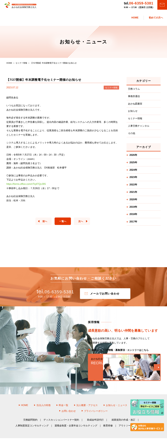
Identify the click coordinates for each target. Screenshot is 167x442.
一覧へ (62, 223)
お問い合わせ (69, 402)
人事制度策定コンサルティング (32, 416)
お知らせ (132, 112)
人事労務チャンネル (138, 127)
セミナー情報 (135, 120)
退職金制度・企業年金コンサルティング (76, 416)
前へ (42, 223)
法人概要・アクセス (87, 396)
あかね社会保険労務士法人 (87, 435)
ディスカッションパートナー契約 (61, 411)
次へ (83, 223)
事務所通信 (134, 98)
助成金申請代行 (95, 411)
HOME (24, 396)
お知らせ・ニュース (116, 396)
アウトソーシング (128, 416)
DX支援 (148, 416)
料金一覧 (63, 396)
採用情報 (141, 396)
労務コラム (134, 90)
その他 (131, 135)
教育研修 (108, 416)
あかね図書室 (135, 105)
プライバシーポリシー (96, 402)
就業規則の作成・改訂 (123, 411)
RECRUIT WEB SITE (124, 365)
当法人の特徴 (43, 396)
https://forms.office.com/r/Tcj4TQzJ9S (26, 185)
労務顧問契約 (30, 411)
